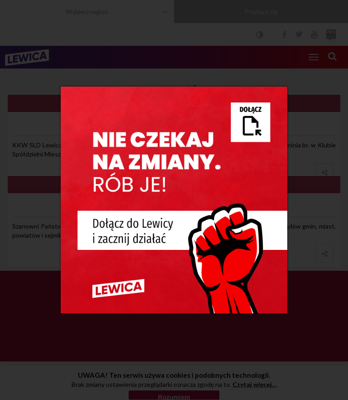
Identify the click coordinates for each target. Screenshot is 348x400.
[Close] (279, 93)
